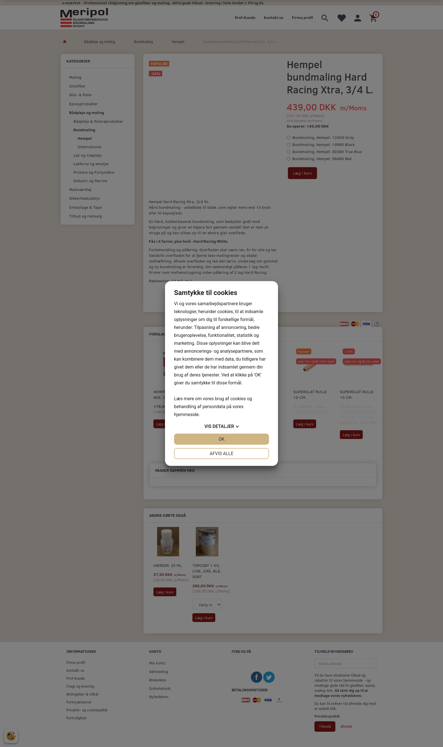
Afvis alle (221, 453)
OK (221, 439)
